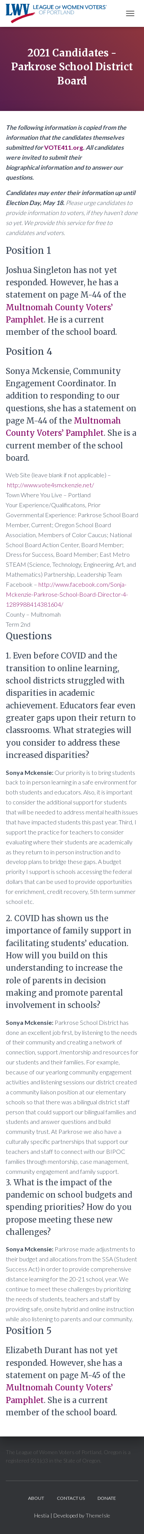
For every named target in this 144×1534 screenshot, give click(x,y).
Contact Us (71, 1498)
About (36, 1498)
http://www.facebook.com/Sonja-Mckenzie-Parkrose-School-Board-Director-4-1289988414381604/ (67, 594)
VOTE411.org (63, 147)
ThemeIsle (98, 1515)
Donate (107, 1498)
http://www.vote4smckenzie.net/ (50, 484)
